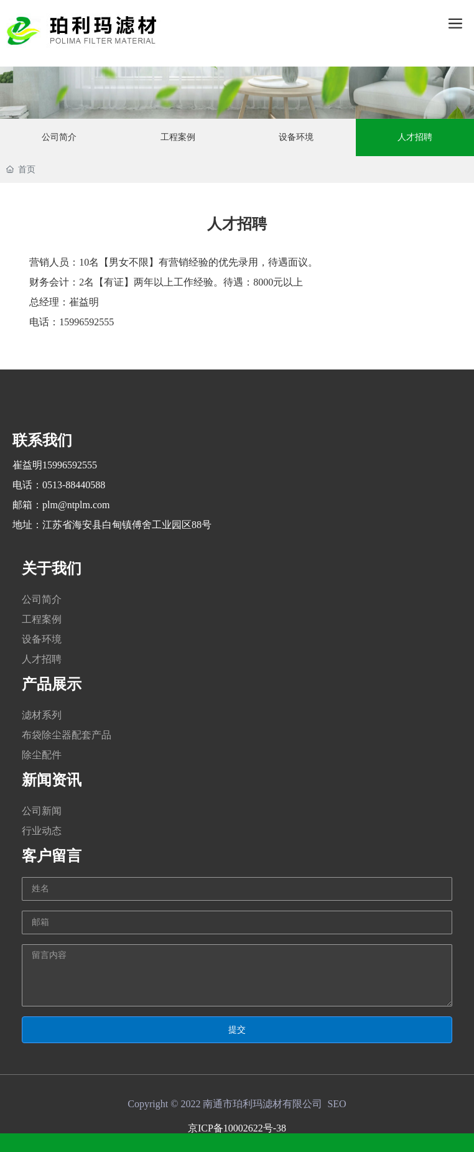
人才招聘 (42, 659)
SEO (336, 1104)
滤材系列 (42, 715)
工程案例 (42, 619)
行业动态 (42, 830)
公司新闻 (42, 811)
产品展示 (51, 684)
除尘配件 (42, 755)
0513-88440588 (73, 485)
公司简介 (42, 599)
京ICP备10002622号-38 (237, 1128)
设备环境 (42, 639)
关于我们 (51, 568)
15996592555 (69, 465)
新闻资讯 (51, 780)
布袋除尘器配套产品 (66, 735)
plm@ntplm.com (76, 504)
